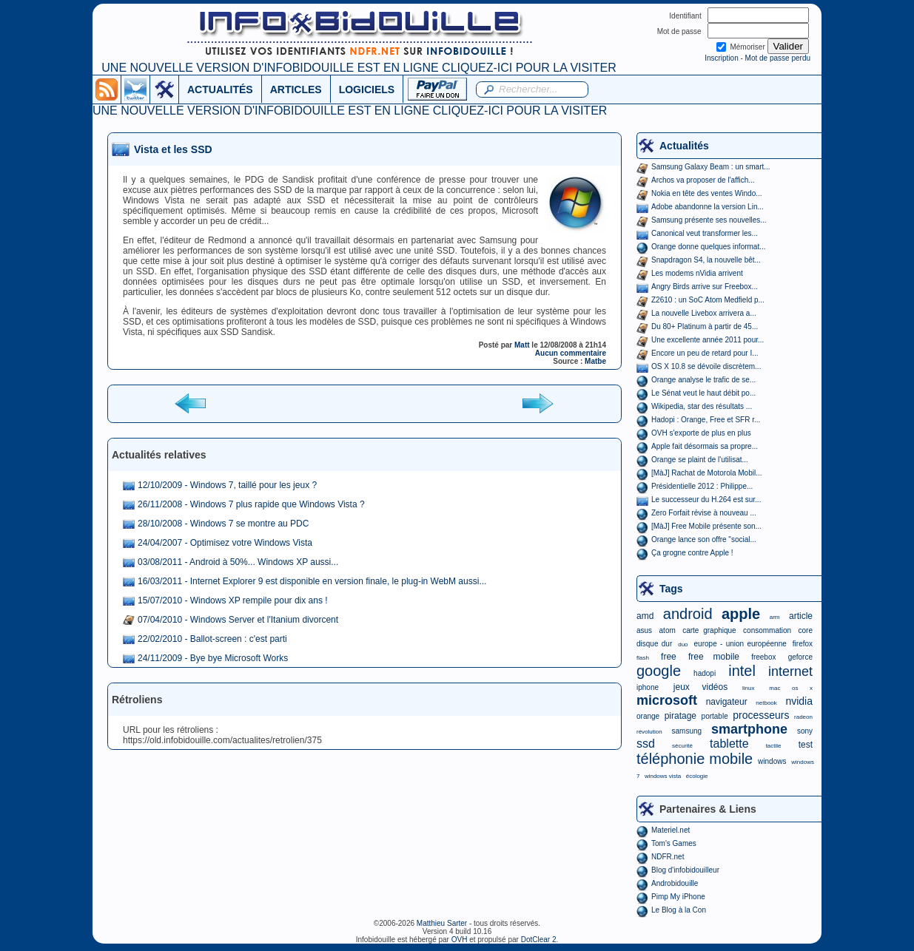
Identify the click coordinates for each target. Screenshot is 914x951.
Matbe (595, 361)
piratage (680, 716)
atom (667, 630)
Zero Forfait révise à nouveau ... (703, 513)
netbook (766, 703)
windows (772, 761)
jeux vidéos (700, 687)
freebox (763, 657)
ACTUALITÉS (220, 89)
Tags (671, 589)
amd (644, 616)
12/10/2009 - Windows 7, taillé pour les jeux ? (227, 485)
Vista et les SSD (173, 149)
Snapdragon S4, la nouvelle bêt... (706, 260)
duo (683, 644)
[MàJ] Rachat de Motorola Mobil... (706, 473)
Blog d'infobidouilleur (685, 870)
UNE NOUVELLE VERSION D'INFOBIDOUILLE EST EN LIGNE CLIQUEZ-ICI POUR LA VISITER (358, 67)
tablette (729, 743)
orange (647, 716)
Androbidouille (674, 883)
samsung (687, 731)
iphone (647, 687)
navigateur (726, 702)
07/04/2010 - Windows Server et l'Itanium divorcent (238, 620)
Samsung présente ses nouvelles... (709, 220)
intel (742, 671)
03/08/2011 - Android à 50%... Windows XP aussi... (238, 562)
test (806, 745)
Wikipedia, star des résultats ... (701, 406)
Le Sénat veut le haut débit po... (703, 393)
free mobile (713, 657)
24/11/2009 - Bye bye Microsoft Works (213, 658)
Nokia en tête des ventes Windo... (706, 193)
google (658, 671)
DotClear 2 (539, 939)
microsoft (666, 700)
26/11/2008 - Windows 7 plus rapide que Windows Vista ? (251, 504)
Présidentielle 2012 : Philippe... (702, 486)
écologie (697, 776)
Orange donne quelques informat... (708, 247)
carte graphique (709, 630)
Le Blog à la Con (678, 910)
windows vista (663, 776)
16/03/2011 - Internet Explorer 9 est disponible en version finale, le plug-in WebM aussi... (312, 581)
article (801, 616)
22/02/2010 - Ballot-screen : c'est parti (212, 639)
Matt (522, 345)
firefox (803, 644)
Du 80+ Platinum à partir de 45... (704, 326)
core (806, 630)
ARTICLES (296, 89)
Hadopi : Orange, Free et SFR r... (705, 420)
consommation (767, 630)
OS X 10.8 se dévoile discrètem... (706, 366)
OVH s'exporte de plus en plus (701, 433)
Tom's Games (673, 843)
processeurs (761, 715)
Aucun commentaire (570, 353)
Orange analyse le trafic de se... (703, 380)
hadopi (704, 673)
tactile (774, 745)
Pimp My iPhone (678, 897)
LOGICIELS (366, 89)
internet (790, 671)
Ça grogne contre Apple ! (692, 553)
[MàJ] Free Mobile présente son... (706, 526)
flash (642, 657)
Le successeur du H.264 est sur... (706, 499)
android (688, 614)
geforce (800, 657)
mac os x (791, 688)
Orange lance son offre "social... (703, 539)
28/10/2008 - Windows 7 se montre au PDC (223, 523)
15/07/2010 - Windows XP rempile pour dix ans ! (233, 600)
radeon (803, 717)
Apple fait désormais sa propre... (704, 446)
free (668, 657)
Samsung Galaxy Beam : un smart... (710, 167)
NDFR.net (667, 857)
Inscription (722, 58)
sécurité (682, 745)
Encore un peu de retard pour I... (705, 353)
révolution (649, 731)
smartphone (749, 729)
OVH (459, 939)
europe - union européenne (740, 644)
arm (775, 617)
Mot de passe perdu (777, 58)
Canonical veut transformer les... (704, 233)
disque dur (654, 644)
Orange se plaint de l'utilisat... (699, 460)
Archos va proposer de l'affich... (703, 180)
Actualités (684, 146)
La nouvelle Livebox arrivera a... (703, 313)
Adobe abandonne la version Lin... (707, 207)
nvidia (799, 701)
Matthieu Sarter (442, 923)
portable (715, 716)
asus (644, 630)
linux (748, 688)
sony (805, 731)
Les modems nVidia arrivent (697, 273)
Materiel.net (670, 830)
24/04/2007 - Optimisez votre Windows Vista (225, 543)
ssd (645, 743)
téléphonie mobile (694, 759)
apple (741, 614)
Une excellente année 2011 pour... (707, 340)
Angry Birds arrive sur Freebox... (704, 286)
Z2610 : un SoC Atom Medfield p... (708, 300)
